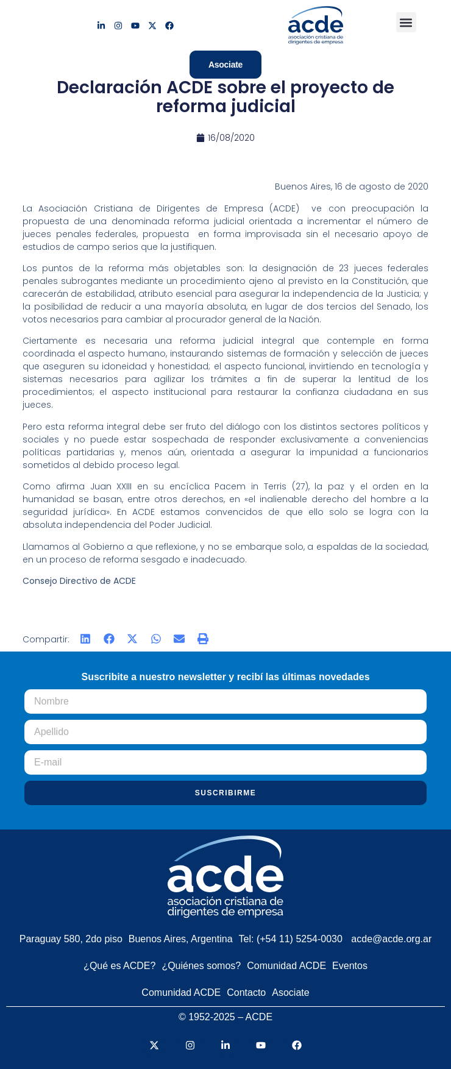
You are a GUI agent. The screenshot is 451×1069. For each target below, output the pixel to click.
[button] (406, 22)
